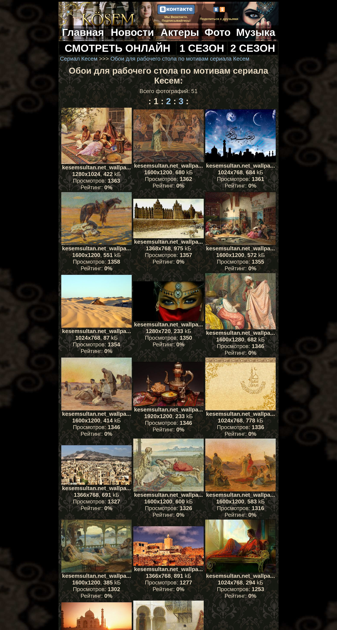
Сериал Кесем (79, 58)
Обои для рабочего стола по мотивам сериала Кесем (179, 58)
